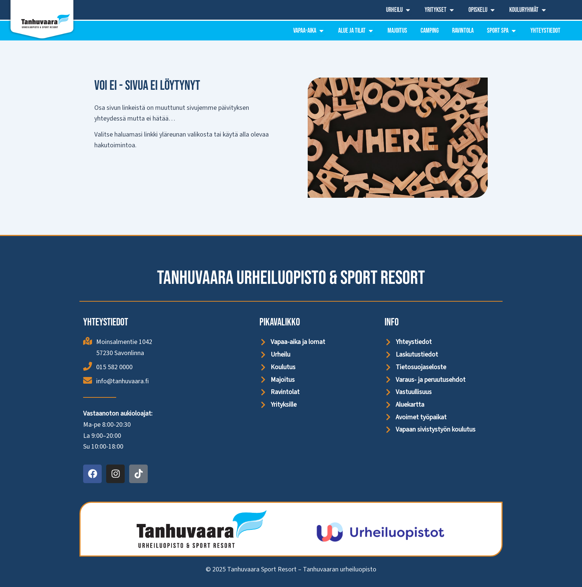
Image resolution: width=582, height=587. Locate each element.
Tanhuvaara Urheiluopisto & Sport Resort (291, 278)
